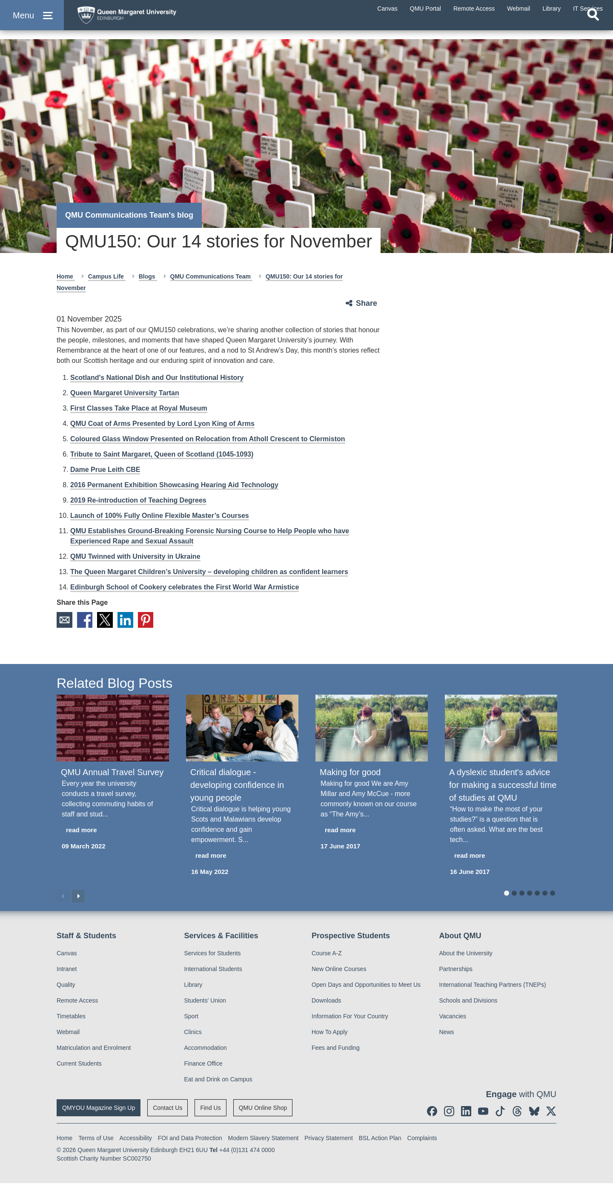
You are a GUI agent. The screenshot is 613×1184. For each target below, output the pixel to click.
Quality (66, 985)
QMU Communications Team (211, 276)
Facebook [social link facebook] (86, 620)
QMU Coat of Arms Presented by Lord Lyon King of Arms (162, 423)
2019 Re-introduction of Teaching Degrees (138, 500)
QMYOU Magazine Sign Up (98, 1108)
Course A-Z (327, 954)
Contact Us (167, 1108)
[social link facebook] (432, 1112)
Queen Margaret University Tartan (124, 393)
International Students (213, 969)
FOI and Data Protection (190, 1138)
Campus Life (107, 276)
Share (366, 303)
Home (66, 276)
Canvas (67, 954)
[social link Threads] (517, 1112)
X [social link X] (107, 620)
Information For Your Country (350, 1017)
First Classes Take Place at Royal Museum (138, 408)
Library (193, 985)
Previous (63, 896)
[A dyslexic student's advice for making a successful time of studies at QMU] (501, 728)
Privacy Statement (328, 1138)
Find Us (210, 1108)
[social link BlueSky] (534, 1112)
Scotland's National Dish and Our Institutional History (156, 377)
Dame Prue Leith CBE (105, 469)
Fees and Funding (336, 1048)
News (446, 1032)
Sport (191, 1017)
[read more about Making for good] (372, 831)
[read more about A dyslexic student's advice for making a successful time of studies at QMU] (501, 856)
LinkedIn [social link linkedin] (128, 620)
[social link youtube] (483, 1112)
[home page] (153, 20)
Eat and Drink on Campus (218, 1080)
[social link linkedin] (466, 1112)
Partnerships (456, 969)
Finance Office (203, 1064)
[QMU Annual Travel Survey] (113, 728)
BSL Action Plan (380, 1138)
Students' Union (205, 1001)
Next (78, 896)
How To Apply (330, 1032)
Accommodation (205, 1048)
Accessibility (136, 1138)
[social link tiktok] (500, 1112)
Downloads (326, 1001)
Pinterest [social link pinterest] (150, 620)
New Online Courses (339, 969)
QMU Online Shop (263, 1108)
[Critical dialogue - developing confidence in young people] (242, 728)
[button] (32, 22)
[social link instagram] (449, 1112)
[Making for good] (371, 728)
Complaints (422, 1138)
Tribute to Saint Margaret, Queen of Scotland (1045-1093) (161, 454)
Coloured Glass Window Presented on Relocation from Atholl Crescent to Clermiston (207, 439)
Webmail (68, 1032)
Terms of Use (95, 1138)
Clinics (193, 1032)
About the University (466, 954)
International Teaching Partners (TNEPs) (492, 985)
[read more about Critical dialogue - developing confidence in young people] (242, 856)
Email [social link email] (65, 620)
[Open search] (593, 28)
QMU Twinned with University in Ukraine (135, 556)
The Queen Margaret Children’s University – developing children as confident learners (209, 571)
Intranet (67, 969)
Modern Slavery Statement (263, 1138)
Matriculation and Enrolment (94, 1048)
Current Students (79, 1064)
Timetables (71, 1017)
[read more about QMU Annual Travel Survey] (113, 831)
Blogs (148, 276)
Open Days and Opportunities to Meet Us (366, 985)
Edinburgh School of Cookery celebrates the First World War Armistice (184, 587)
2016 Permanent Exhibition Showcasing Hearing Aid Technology (174, 485)
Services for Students (212, 954)
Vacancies (453, 1017)
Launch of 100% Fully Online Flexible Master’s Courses (159, 515)
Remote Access (77, 1001)
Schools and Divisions (468, 1001)
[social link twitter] (551, 1112)
